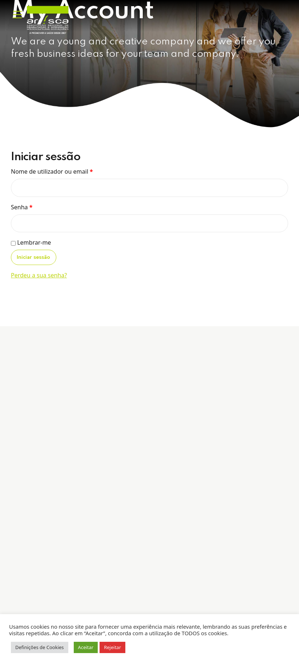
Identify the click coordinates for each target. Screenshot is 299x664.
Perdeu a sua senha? (39, 275)
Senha (21, 207)
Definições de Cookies (39, 647)
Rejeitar (112, 647)
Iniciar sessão (33, 257)
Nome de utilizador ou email (52, 171)
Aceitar (86, 647)
